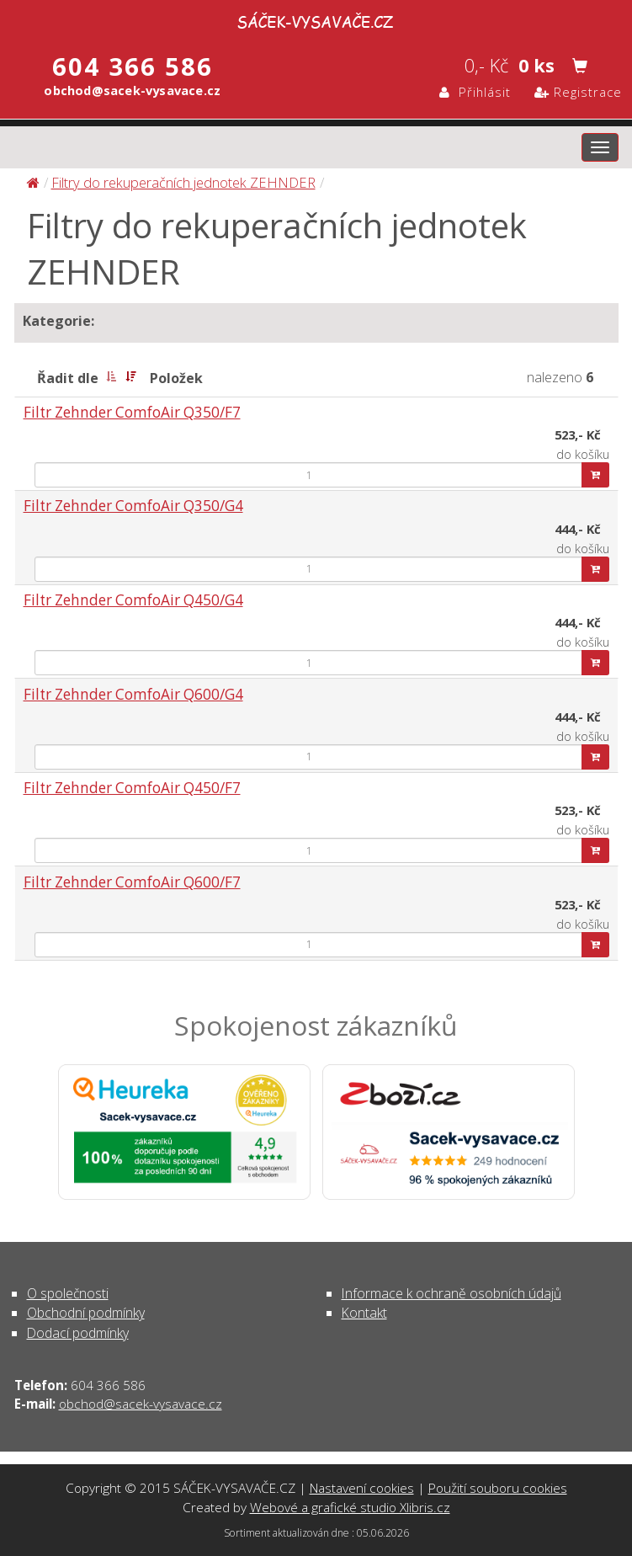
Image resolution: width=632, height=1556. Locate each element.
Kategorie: (58, 321)
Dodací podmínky (78, 1333)
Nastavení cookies (362, 1488)
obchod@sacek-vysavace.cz (140, 1403)
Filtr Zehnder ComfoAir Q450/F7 (132, 787)
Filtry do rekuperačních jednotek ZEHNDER (183, 182)
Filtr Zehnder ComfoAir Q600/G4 (133, 694)
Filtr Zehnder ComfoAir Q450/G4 (133, 600)
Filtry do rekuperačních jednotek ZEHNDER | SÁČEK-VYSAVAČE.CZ (316, 19)
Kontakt (364, 1312)
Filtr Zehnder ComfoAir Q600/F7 (132, 882)
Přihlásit (475, 91)
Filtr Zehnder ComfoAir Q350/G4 (133, 505)
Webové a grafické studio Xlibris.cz (350, 1507)
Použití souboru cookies (497, 1488)
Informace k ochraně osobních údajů (451, 1293)
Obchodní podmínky (86, 1312)
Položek (176, 378)
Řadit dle (67, 378)
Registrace (578, 91)
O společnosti (68, 1293)
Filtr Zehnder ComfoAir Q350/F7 (132, 412)
